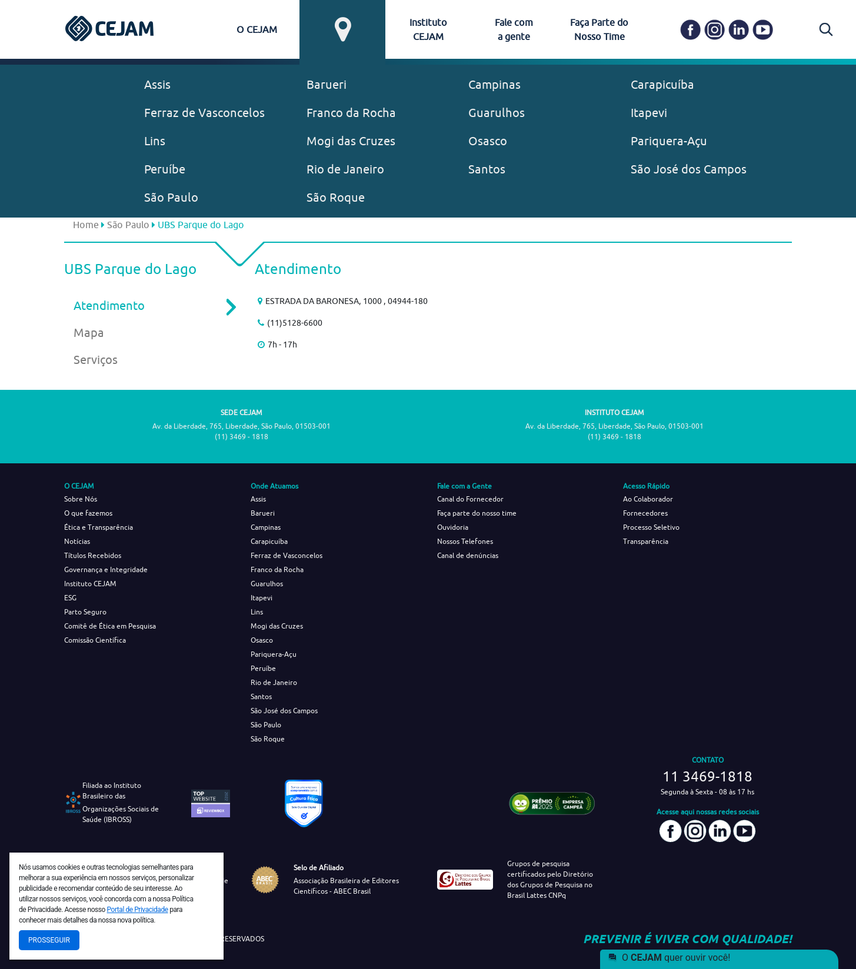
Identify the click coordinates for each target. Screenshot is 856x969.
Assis (157, 84)
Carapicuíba (662, 84)
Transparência (645, 541)
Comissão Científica (95, 640)
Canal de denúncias (467, 555)
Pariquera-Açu (669, 141)
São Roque (336, 197)
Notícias (77, 541)
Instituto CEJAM (90, 583)
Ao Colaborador (648, 498)
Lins (154, 141)
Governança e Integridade (106, 569)
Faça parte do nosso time (477, 513)
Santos (486, 169)
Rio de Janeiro (345, 169)
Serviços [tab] (96, 359)
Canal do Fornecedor (470, 498)
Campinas (494, 84)
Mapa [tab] (89, 332)
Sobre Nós (80, 498)
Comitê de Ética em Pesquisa (110, 626)
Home (86, 224)
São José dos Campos (689, 169)
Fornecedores (645, 513)
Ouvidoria (452, 527)
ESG (70, 597)
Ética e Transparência (98, 527)
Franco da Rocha (351, 112)
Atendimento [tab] (146, 305)
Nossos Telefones (465, 541)
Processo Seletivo (651, 527)
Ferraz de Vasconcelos (204, 112)
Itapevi (649, 112)
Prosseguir (49, 940)
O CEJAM (257, 29)
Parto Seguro (85, 611)
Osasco (487, 141)
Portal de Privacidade (137, 909)
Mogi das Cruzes (351, 141)
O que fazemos (88, 513)
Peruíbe (164, 169)
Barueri (327, 84)
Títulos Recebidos (92, 555)
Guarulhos (496, 112)
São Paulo (171, 197)
